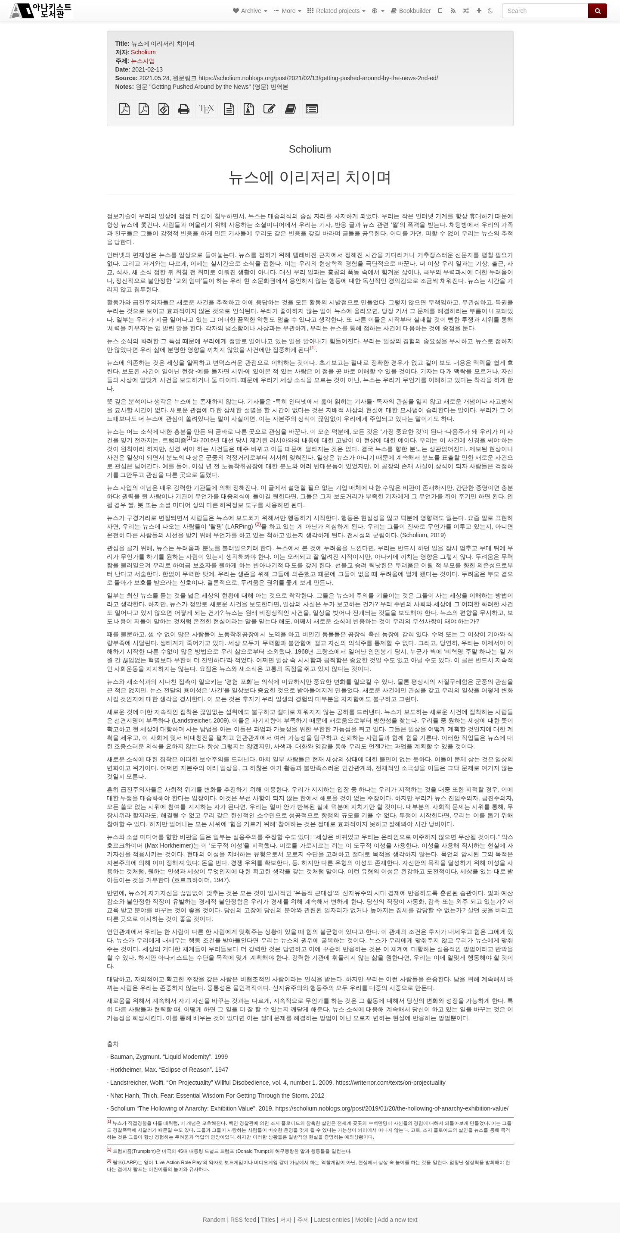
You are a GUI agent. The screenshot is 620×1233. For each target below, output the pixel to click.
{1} (189, 438)
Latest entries (332, 1219)
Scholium (143, 52)
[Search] (545, 10)
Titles (268, 1219)
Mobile (364, 1219)
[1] (312, 347)
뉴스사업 (143, 60)
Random (214, 1219)
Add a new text (398, 1219)
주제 (303, 1219)
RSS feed (243, 1219)
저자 (286, 1219)
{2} (258, 524)
